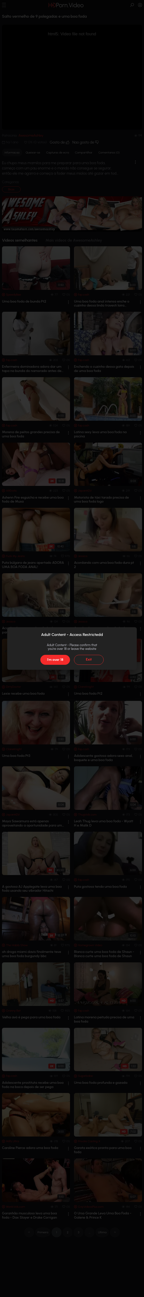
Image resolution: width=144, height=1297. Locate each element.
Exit (89, 659)
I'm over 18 (55, 660)
